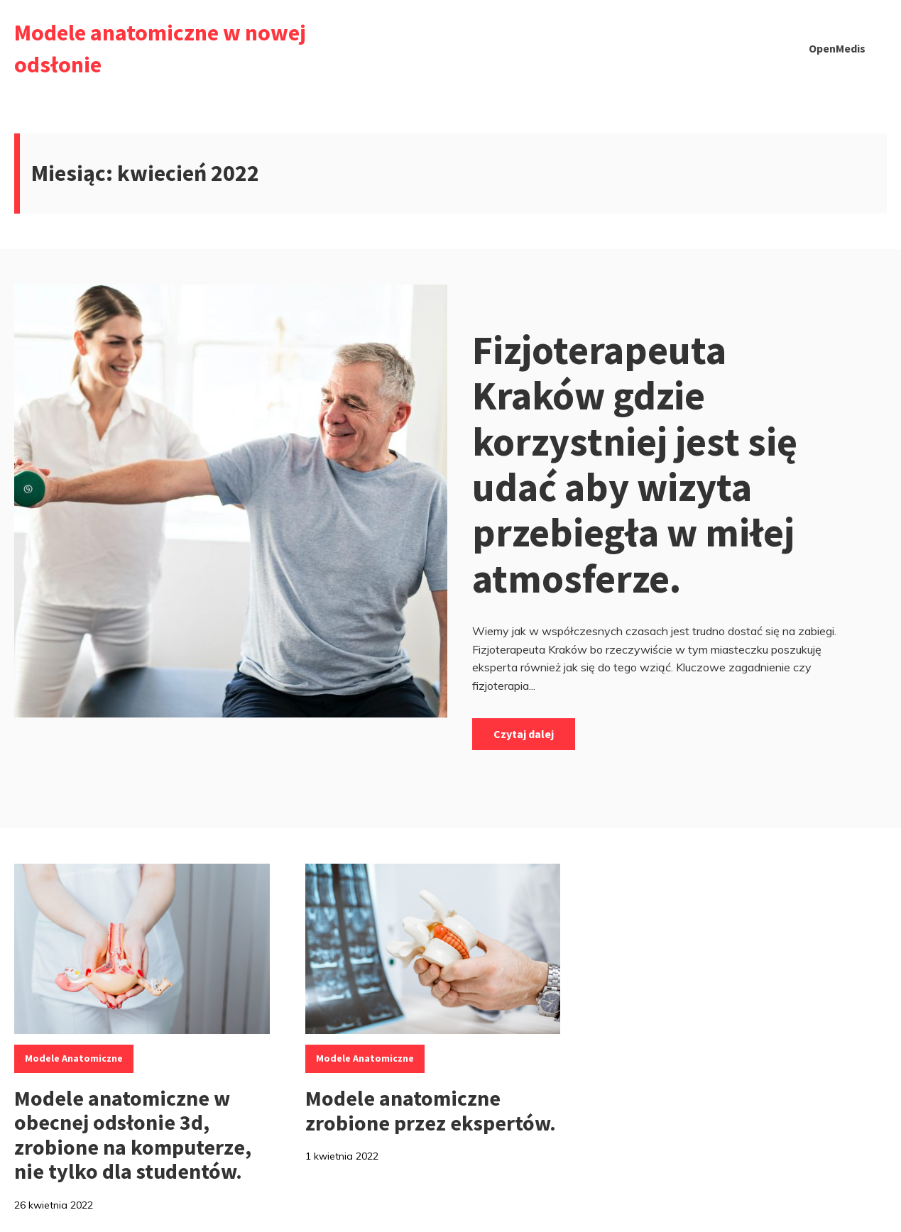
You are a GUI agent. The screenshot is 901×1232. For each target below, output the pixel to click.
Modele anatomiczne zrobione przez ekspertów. (430, 1110)
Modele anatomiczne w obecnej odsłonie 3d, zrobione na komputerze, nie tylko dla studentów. (132, 1134)
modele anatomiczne (74, 1058)
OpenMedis (837, 48)
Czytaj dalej (523, 734)
